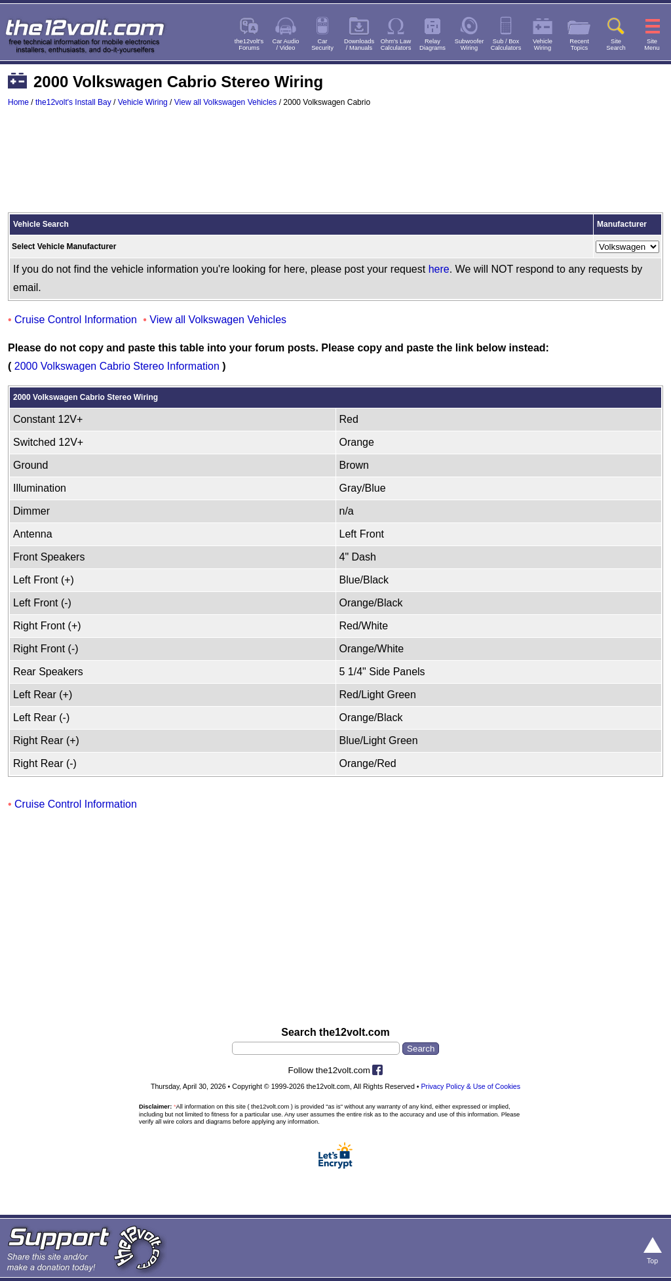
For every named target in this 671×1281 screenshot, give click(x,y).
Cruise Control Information (75, 319)
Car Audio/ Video (286, 44)
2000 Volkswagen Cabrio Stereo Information (117, 366)
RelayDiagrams (432, 44)
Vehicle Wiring (143, 102)
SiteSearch (616, 44)
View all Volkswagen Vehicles (225, 102)
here (439, 269)
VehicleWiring (542, 44)
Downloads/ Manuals (359, 44)
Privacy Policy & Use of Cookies (471, 1086)
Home (18, 102)
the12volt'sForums (249, 44)
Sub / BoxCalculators (506, 44)
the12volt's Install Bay (73, 102)
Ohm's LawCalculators (396, 44)
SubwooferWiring (469, 44)
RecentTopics (579, 44)
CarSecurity (322, 44)
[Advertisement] (335, 166)
